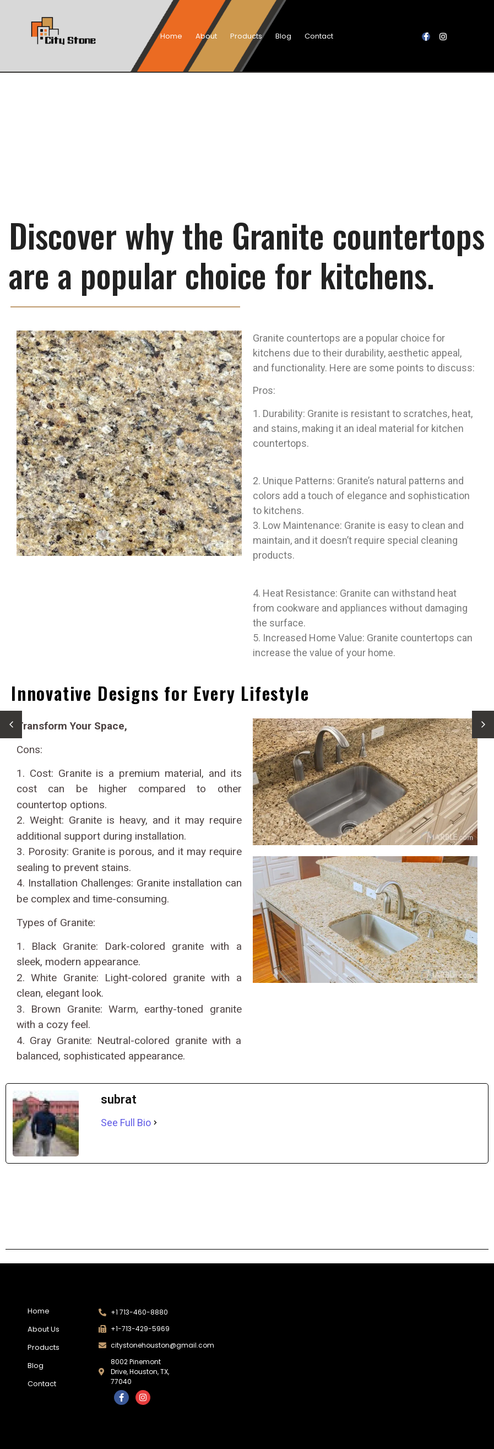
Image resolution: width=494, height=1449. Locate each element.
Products (246, 36)
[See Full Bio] (155, 1122)
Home (171, 36)
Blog (283, 36)
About (206, 36)
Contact (319, 36)
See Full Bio (126, 1122)
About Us (43, 1329)
